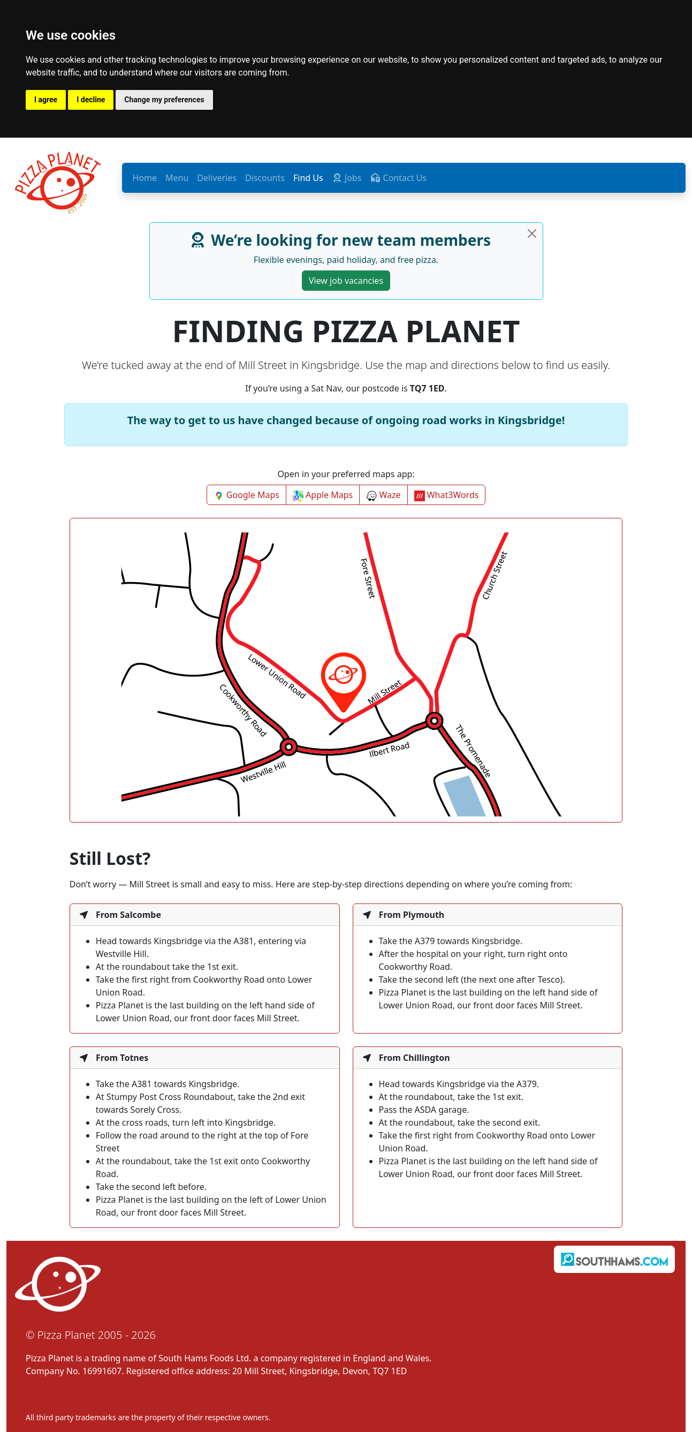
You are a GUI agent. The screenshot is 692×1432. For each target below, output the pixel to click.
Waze (383, 495)
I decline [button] (91, 99)
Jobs (347, 178)
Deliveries (217, 178)
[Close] (532, 233)
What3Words (446, 495)
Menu (176, 178)
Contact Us (398, 178)
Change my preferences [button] (164, 99)
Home (145, 178)
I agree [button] (45, 99)
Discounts (265, 178)
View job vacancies (346, 281)
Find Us (308, 178)
